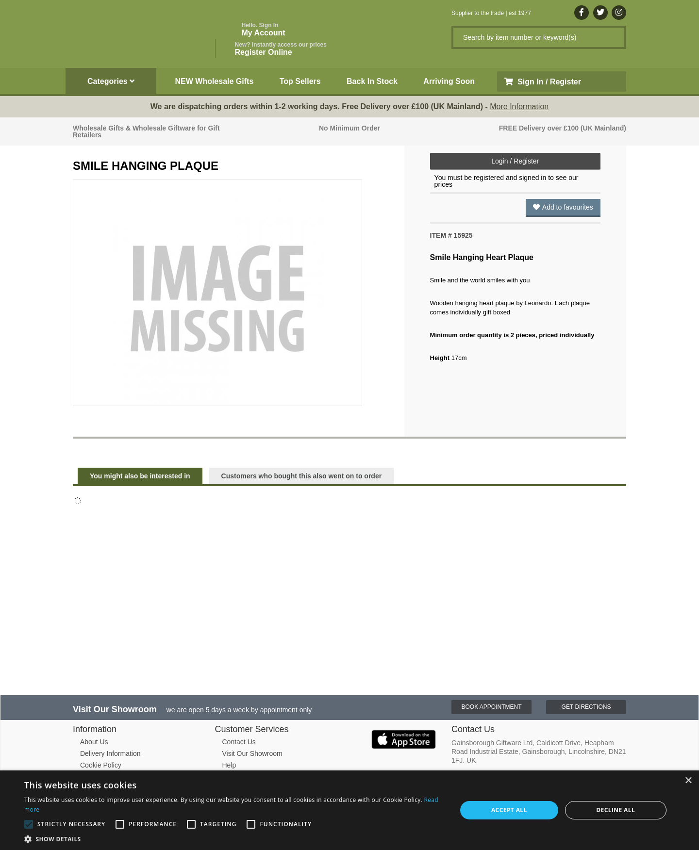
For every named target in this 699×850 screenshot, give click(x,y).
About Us (94, 742)
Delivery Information (110, 753)
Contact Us (239, 742)
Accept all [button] (509, 810)
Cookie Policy (100, 765)
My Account (263, 29)
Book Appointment (491, 706)
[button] (234, 838)
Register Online (281, 48)
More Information (519, 106)
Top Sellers (300, 81)
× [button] (688, 781)
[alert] (349, 810)
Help (229, 765)
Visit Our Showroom (252, 753)
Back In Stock (372, 81)
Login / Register (515, 161)
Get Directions (586, 706)
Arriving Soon (449, 81)
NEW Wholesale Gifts (214, 81)
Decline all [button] (615, 810)
